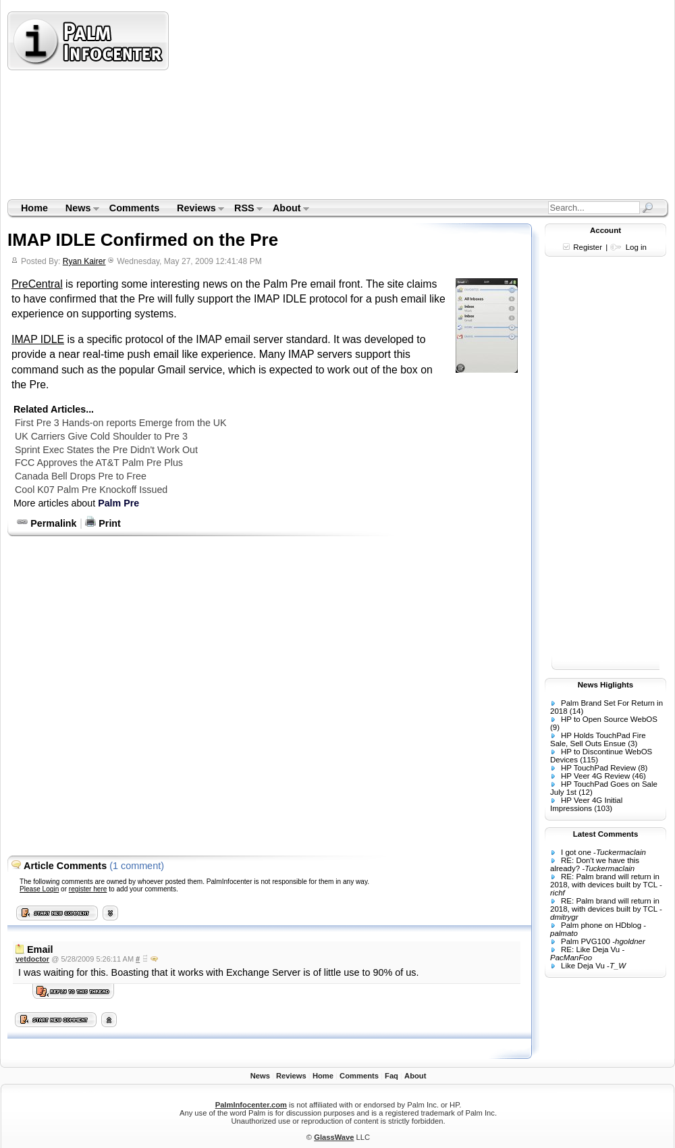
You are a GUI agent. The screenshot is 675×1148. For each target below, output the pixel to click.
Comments (134, 208)
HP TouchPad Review (598, 768)
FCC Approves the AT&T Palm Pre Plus (99, 462)
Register (587, 247)
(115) (589, 760)
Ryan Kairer (84, 261)
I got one (576, 852)
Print (102, 523)
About (286, 209)
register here (88, 889)
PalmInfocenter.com (251, 1105)
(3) (632, 743)
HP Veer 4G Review (595, 776)
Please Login (39, 889)
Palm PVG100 (585, 941)
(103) (603, 808)
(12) (585, 792)
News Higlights (606, 685)
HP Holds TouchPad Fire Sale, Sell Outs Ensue (598, 739)
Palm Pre (118, 503)
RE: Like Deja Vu (590, 949)
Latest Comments (606, 834)
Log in (636, 247)
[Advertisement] (346, 104)
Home (34, 208)
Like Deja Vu (583, 966)
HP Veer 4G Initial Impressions (586, 804)
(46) (638, 776)
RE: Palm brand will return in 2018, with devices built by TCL (604, 880)
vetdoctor (32, 959)
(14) (576, 711)
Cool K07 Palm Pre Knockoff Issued (91, 489)
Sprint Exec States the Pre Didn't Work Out (106, 449)
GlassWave (334, 1137)
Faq (391, 1076)
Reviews (196, 209)
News (78, 209)
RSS (244, 209)
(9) (555, 727)
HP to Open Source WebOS (609, 719)
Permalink (46, 523)
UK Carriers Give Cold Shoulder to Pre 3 (101, 436)
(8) (642, 768)
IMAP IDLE (37, 339)
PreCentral (37, 284)
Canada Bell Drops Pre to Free (80, 476)
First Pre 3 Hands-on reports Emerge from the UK (121, 422)
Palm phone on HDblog (601, 925)
